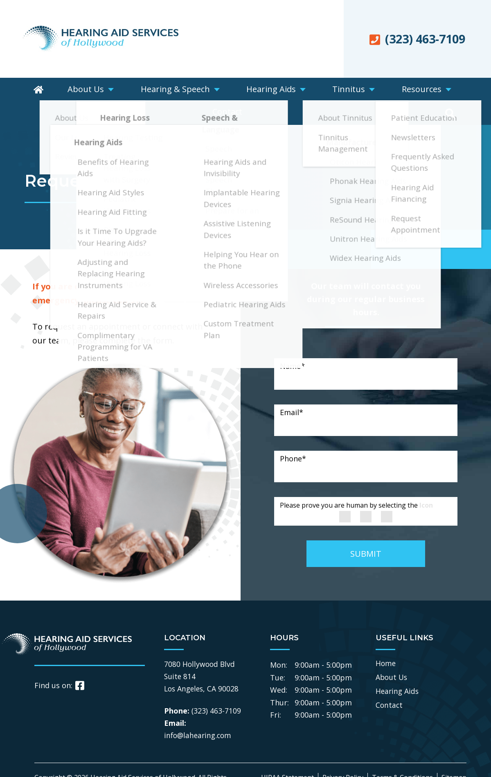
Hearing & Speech (153, 89)
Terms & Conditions (402, 754)
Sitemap (453, 754)
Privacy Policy (342, 754)
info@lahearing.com (199, 713)
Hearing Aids (236, 89)
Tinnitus (299, 89)
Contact (416, 89)
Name (292, 343)
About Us (78, 89)
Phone (293, 436)
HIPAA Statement (287, 754)
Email (291, 390)
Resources (358, 89)
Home (386, 640)
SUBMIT (365, 531)
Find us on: (59, 663)
